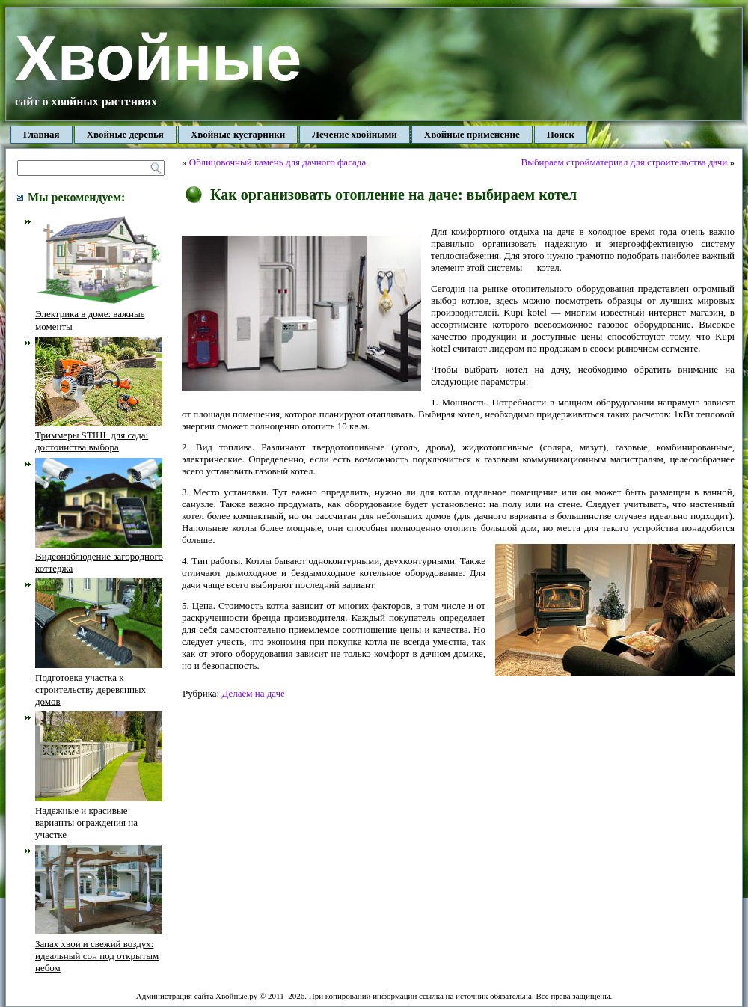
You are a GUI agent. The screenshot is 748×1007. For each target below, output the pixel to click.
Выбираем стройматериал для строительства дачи (624, 162)
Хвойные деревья (125, 134)
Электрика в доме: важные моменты (98, 314)
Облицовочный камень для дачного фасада (277, 162)
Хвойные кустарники (238, 134)
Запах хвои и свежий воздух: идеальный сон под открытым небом (98, 949)
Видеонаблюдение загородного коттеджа (99, 557)
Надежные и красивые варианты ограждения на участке (98, 816)
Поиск (560, 134)
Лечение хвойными (354, 134)
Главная (41, 134)
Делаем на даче (252, 693)
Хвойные (158, 58)
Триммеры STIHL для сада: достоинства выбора (98, 435)
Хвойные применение (472, 134)
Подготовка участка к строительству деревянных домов (98, 683)
